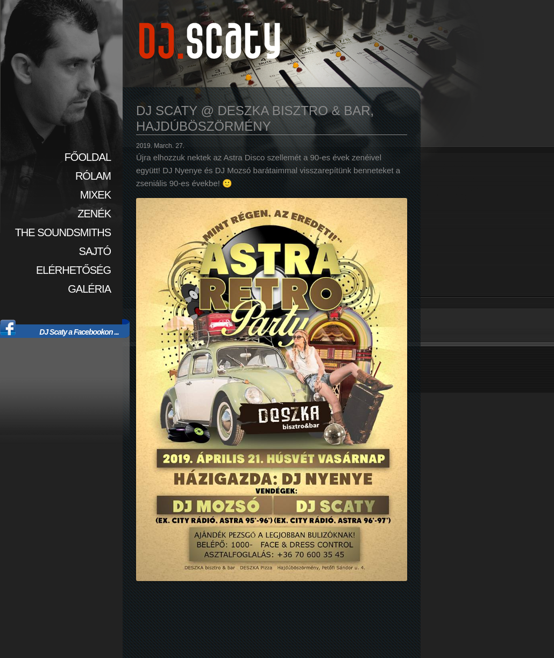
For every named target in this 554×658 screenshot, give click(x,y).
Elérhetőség (73, 270)
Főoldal (88, 157)
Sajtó (95, 251)
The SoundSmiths (63, 232)
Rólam (93, 176)
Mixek (95, 195)
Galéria (89, 289)
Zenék (94, 214)
